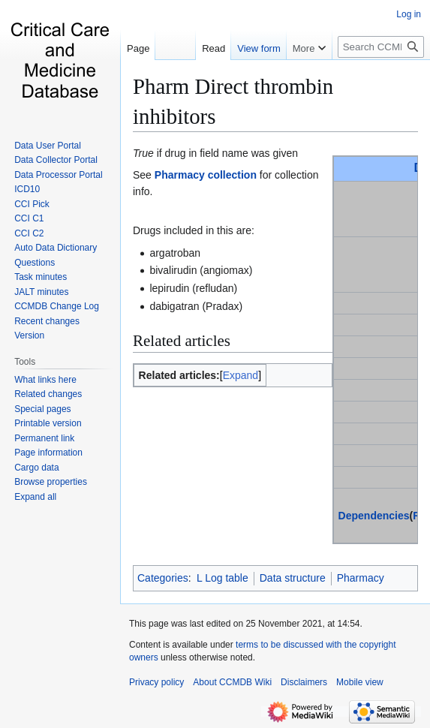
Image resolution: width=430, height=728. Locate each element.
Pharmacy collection (206, 175)
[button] (35, 497)
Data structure (293, 578)
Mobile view (359, 682)
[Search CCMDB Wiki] (381, 47)
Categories (162, 578)
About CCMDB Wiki (232, 682)
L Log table (222, 578)
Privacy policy (156, 682)
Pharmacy (360, 578)
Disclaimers (304, 682)
